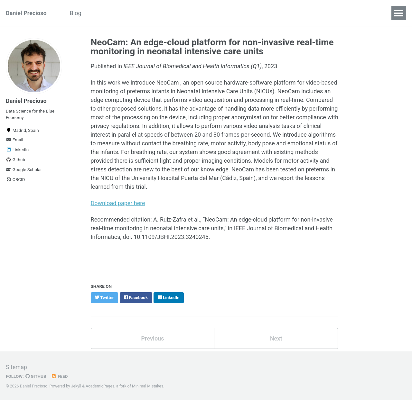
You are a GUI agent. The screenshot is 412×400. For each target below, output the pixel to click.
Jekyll (76, 385)
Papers (102, 13)
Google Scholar (24, 169)
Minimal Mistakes (147, 385)
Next (276, 337)
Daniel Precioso (26, 13)
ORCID (15, 179)
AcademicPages (100, 385)
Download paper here (118, 202)
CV (192, 13)
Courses (166, 13)
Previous (152, 337)
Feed (59, 375)
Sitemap (16, 366)
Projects (133, 13)
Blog (75, 13)
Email (14, 139)
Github (15, 159)
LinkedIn (17, 149)
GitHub (35, 375)
